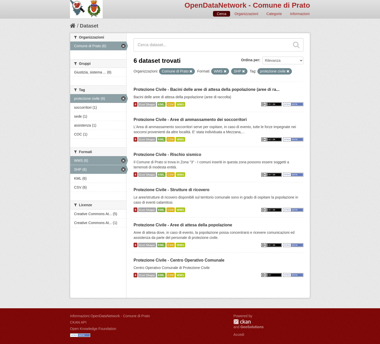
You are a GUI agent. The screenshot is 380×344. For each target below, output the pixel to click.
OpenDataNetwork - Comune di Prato (247, 5)
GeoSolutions (252, 327)
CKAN (242, 321)
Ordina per (250, 60)
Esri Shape (147, 104)
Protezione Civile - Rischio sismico (167, 154)
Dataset (89, 26)
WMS (180, 104)
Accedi (238, 335)
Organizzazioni (246, 14)
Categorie (274, 14)
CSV (171, 104)
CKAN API (78, 322)
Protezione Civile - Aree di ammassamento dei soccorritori (190, 119)
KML (161, 104)
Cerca (221, 14)
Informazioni (300, 14)
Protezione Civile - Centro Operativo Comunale (179, 260)
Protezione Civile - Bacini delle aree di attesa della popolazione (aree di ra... (207, 89)
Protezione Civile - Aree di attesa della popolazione (183, 225)
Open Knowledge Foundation (93, 329)
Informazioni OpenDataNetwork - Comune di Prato (110, 316)
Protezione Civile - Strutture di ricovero (171, 190)
